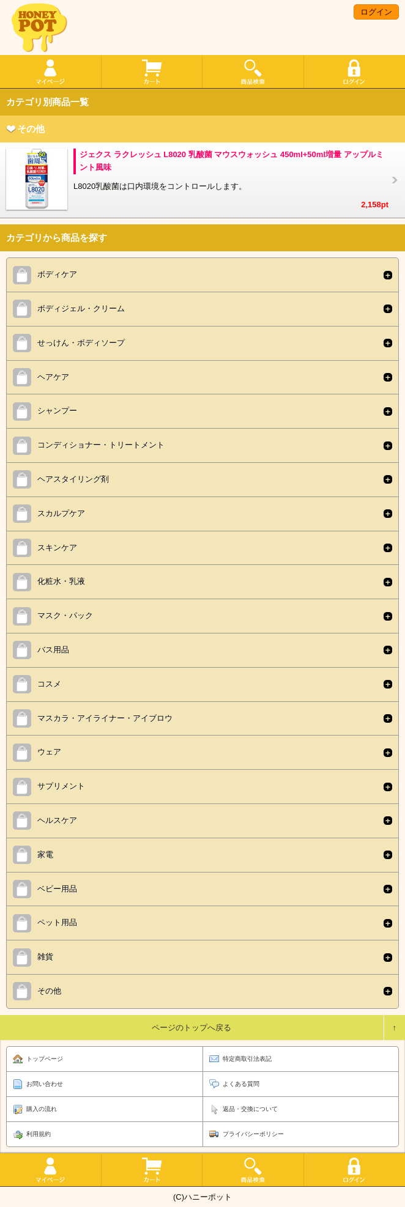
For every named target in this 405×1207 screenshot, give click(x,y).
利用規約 (38, 1134)
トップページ (44, 1058)
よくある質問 (241, 1083)
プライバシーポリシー (253, 1134)
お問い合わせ (44, 1083)
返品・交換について (250, 1108)
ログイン (376, 12)
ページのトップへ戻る (191, 1027)
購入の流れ (41, 1108)
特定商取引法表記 (247, 1058)
